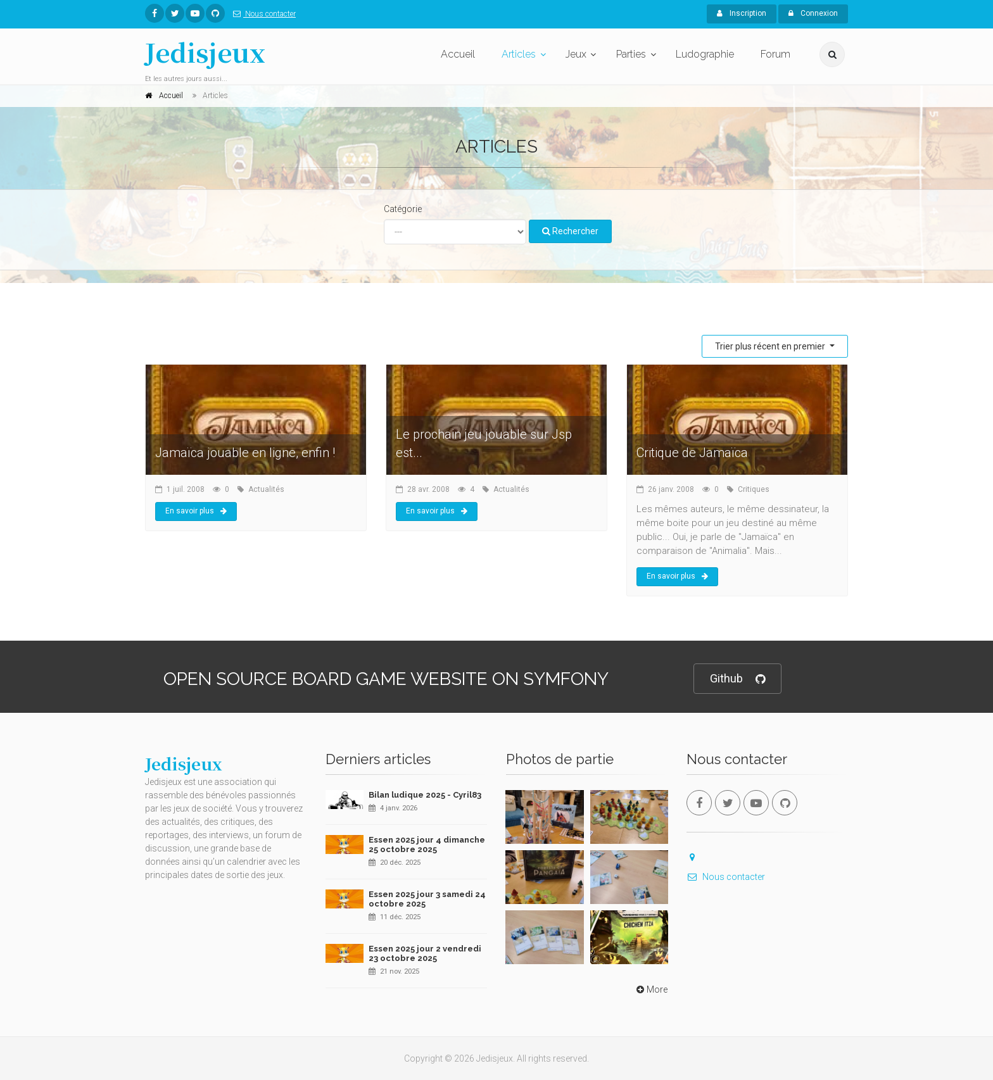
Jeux (576, 54)
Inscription (741, 13)
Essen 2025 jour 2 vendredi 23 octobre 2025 (425, 954)
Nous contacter (262, 13)
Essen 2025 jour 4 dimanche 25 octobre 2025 (427, 845)
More (650, 989)
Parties (631, 54)
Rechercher (570, 231)
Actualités (266, 489)
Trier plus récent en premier (771, 346)
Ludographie (705, 54)
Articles (519, 54)
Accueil (458, 54)
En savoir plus (196, 510)
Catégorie (403, 209)
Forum (775, 54)
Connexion (813, 13)
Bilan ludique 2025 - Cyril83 (425, 795)
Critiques (753, 489)
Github (737, 679)
